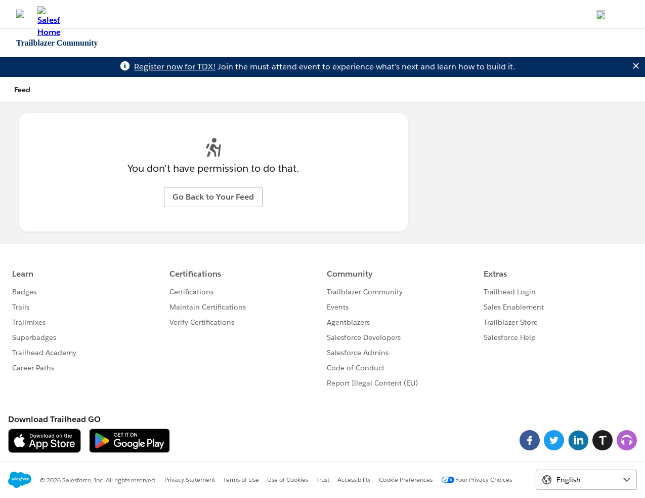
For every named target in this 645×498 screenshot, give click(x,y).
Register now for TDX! (175, 66)
